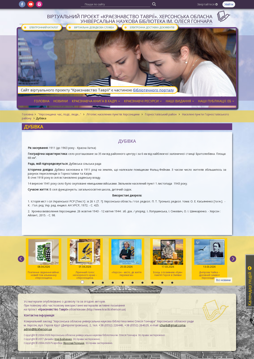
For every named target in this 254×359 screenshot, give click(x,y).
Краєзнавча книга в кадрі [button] (96, 101)
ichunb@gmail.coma (172, 325)
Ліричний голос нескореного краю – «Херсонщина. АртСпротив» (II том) (85, 259)
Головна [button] (41, 101)
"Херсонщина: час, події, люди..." (59, 114)
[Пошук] (154, 4)
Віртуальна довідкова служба (91, 27)
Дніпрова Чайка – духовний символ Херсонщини (209, 259)
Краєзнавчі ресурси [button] (143, 101)
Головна (27, 114)
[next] (233, 259)
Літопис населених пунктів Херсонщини (113, 114)
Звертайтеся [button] (207, 4)
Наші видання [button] (180, 101)
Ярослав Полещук (73, 343)
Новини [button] (60, 101)
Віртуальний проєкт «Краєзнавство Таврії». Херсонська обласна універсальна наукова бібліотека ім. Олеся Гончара (129, 18)
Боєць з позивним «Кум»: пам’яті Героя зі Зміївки (168, 258)
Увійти (228, 4)
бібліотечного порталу (153, 90)
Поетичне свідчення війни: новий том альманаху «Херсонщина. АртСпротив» (43, 259)
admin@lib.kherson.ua (38, 329)
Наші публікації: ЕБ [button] (216, 101)
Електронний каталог (41, 27)
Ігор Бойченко (63, 339)
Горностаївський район (160, 114)
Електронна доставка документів (149, 27)
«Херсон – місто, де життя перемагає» (126, 258)
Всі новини (223, 280)
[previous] (21, 259)
